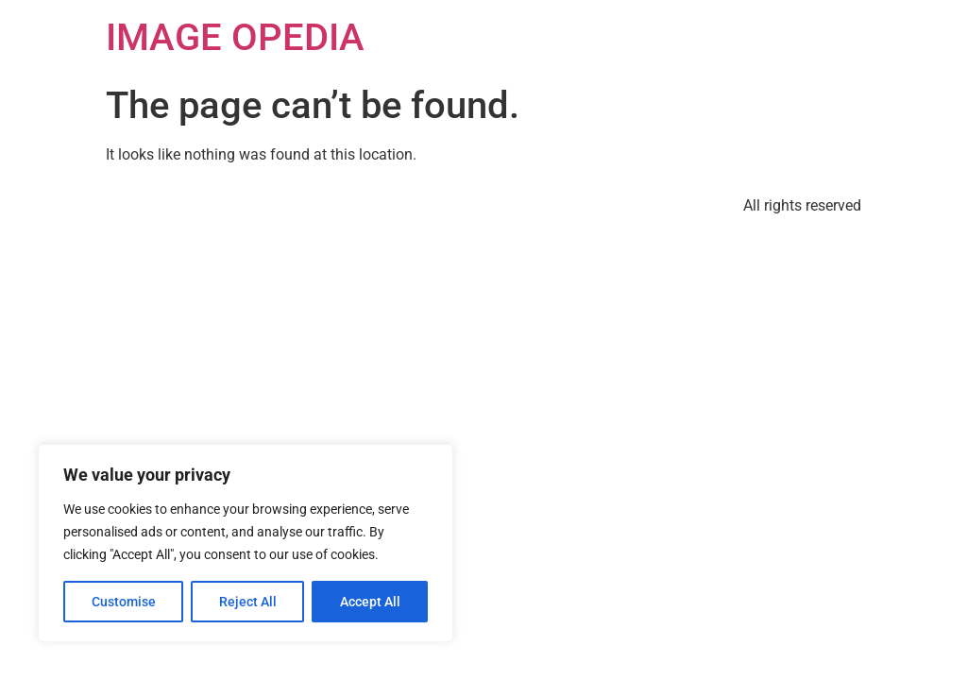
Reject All (248, 601)
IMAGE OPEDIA (235, 37)
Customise (124, 601)
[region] (245, 543)
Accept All (370, 601)
